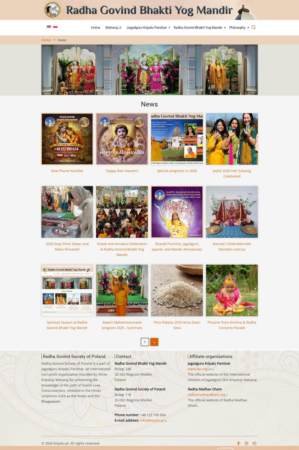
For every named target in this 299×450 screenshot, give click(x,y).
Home (95, 27)
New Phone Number (67, 170)
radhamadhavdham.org (208, 394)
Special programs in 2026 (177, 170)
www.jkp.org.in (201, 369)
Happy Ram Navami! (122, 170)
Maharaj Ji (113, 27)
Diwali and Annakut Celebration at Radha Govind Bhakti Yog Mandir (122, 249)
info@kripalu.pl (153, 420)
